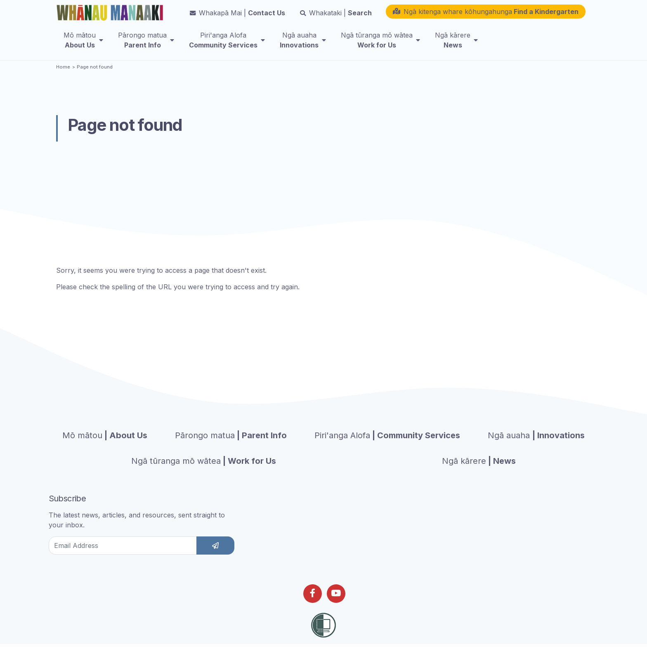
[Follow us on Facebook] (312, 609)
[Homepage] (111, 15)
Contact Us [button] (237, 18)
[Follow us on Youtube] (336, 609)
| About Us (104, 451)
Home (63, 82)
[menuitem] (83, 45)
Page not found (95, 82)
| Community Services (387, 451)
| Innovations (536, 451)
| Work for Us (203, 476)
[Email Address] (123, 561)
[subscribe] (215, 561)
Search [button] (336, 18)
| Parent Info (231, 451)
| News (479, 476)
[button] (486, 17)
